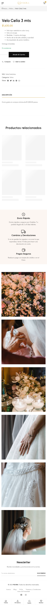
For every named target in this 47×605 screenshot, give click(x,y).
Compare (7, 62)
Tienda (6, 602)
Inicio (5, 8)
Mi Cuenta (18, 602)
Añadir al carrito (19, 55)
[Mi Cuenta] (18, 601)
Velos (11, 8)
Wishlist (41, 602)
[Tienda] (6, 601)
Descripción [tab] (7, 95)
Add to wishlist (20, 62)
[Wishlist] (41, 601)
